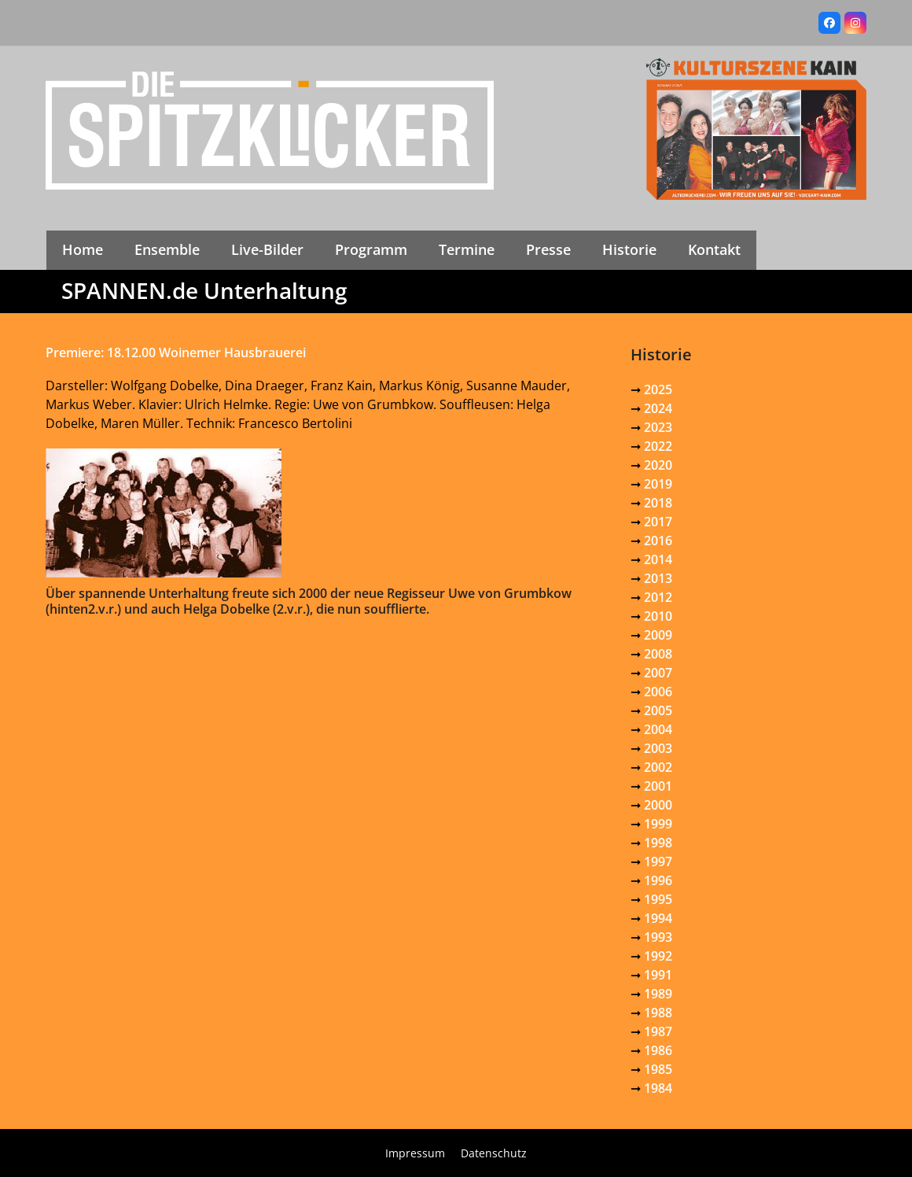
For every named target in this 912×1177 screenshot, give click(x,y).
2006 (658, 691)
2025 (658, 389)
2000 (658, 805)
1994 (658, 918)
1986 (658, 1050)
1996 (658, 880)
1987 (658, 1031)
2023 (658, 427)
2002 (658, 767)
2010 (658, 616)
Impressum (415, 1153)
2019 (658, 484)
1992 (658, 956)
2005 (658, 710)
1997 (658, 861)
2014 (658, 559)
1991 (658, 974)
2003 (658, 748)
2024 (658, 408)
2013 (658, 578)
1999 (658, 823)
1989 (658, 993)
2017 (658, 521)
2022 (658, 446)
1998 (658, 842)
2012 (658, 597)
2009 (658, 635)
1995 (658, 899)
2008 (658, 653)
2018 (658, 502)
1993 (658, 937)
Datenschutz (494, 1153)
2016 (658, 540)
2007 (658, 672)
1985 (658, 1069)
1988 (658, 1012)
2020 (658, 465)
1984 (658, 1088)
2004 (658, 729)
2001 (658, 786)
